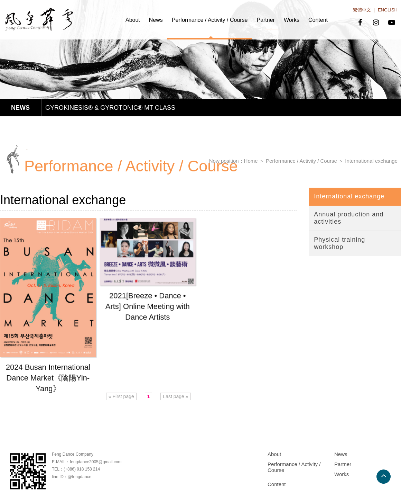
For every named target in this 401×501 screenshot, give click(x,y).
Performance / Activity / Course (210, 20)
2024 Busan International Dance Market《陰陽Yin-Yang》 (48, 377)
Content (318, 20)
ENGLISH (388, 9)
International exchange (371, 161)
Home (251, 161)
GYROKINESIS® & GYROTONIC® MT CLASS (110, 107)
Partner (265, 20)
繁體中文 (362, 9)
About (132, 20)
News (156, 20)
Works (291, 20)
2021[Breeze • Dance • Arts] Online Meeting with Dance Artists (147, 307)
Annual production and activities (348, 218)
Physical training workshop (339, 243)
